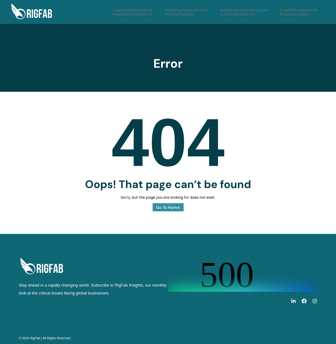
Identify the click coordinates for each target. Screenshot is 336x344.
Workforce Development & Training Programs (188, 12)
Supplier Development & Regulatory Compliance (134, 12)
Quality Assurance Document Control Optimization (246, 12)
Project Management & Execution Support (301, 12)
